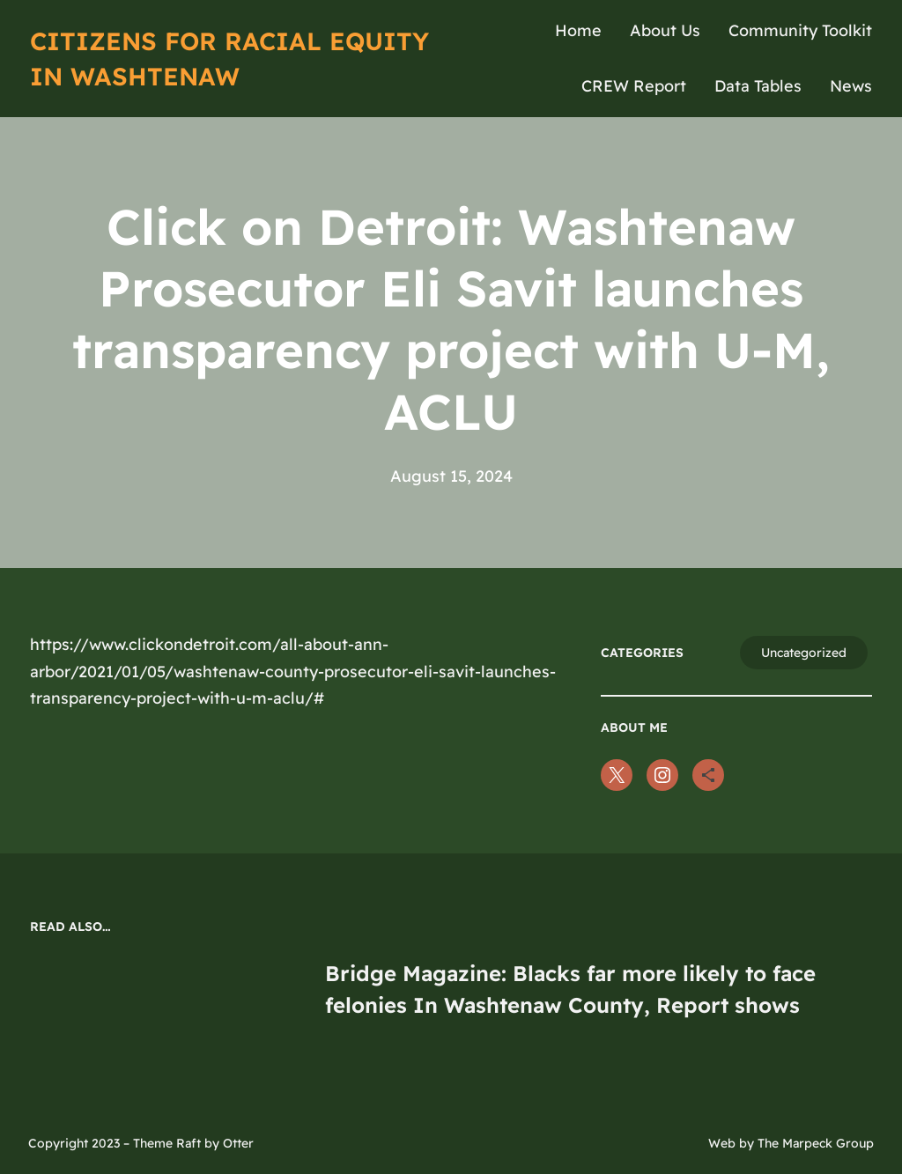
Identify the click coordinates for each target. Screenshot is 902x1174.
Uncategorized (804, 653)
